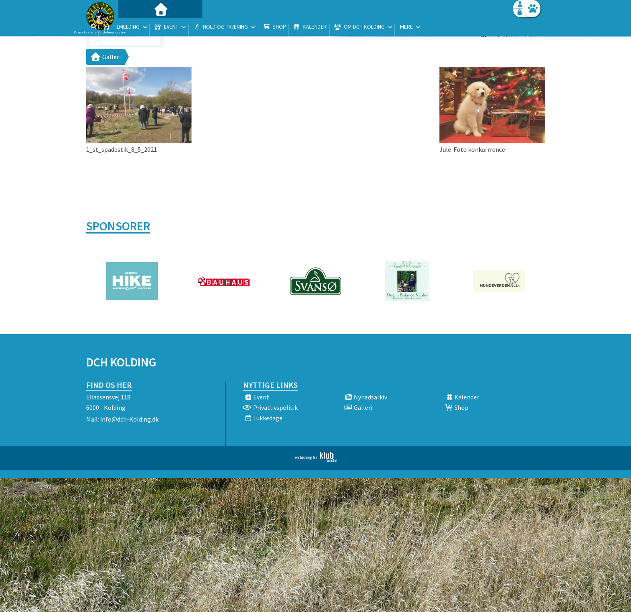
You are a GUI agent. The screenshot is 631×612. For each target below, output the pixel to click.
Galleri (105, 57)
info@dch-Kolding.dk (129, 419)
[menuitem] (136, 27)
